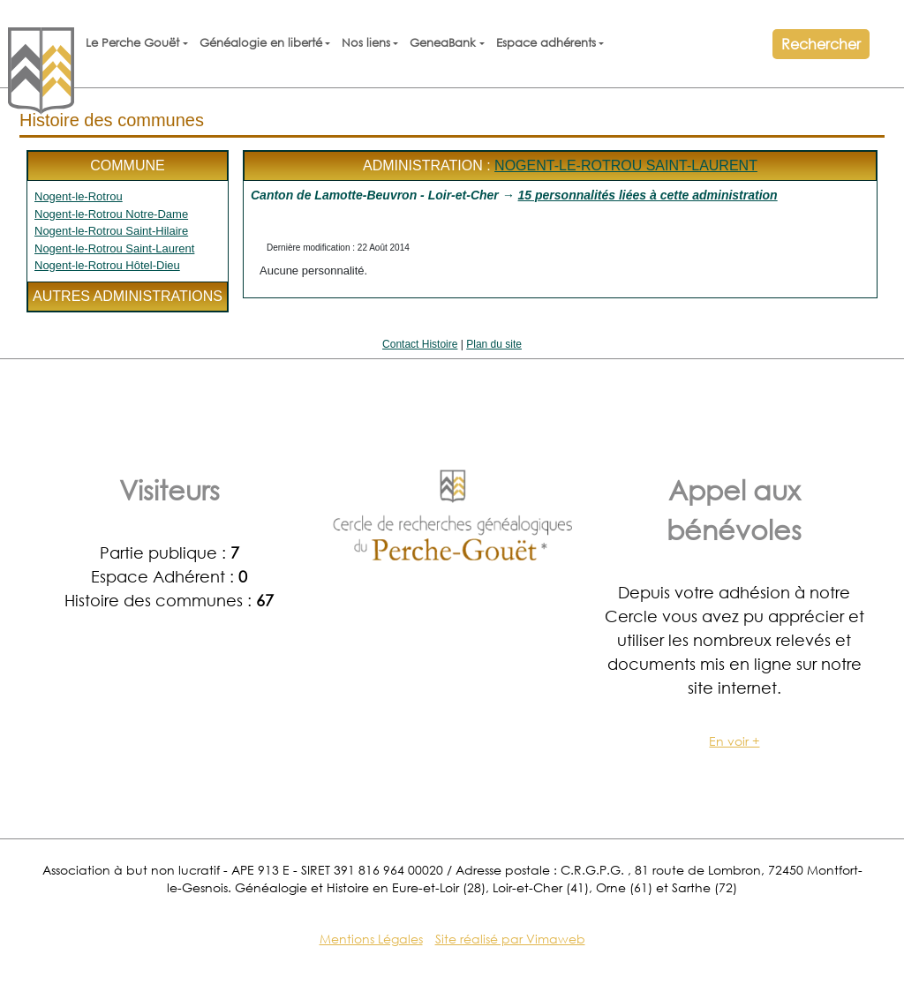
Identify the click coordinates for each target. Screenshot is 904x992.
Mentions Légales (371, 938)
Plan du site (494, 344)
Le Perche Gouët (132, 42)
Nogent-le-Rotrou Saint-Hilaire (111, 230)
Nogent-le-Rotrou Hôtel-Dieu (107, 265)
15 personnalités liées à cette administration (648, 195)
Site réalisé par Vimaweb (510, 938)
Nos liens (366, 42)
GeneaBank (443, 42)
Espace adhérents (546, 42)
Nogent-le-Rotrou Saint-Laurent (114, 248)
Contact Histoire (419, 344)
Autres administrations (127, 296)
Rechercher (821, 43)
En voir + (734, 741)
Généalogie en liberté (261, 42)
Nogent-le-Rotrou (78, 196)
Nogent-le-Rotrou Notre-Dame (111, 214)
